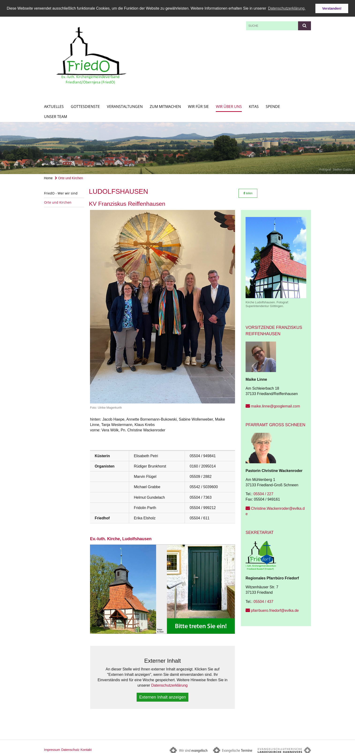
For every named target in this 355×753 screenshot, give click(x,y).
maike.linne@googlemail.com (275, 405)
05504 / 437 (263, 600)
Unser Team (55, 115)
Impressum (52, 748)
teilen (248, 192)
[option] (177, 147)
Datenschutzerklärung (169, 684)
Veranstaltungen (125, 105)
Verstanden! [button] (331, 8)
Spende (273, 105)
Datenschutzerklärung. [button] (287, 8)
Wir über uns (229, 105)
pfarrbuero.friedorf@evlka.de (275, 609)
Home (48, 177)
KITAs (254, 105)
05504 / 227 (263, 493)
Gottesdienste (85, 105)
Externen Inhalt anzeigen (162, 696)
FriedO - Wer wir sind (61, 192)
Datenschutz (70, 748)
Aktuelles (54, 105)
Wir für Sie (198, 105)
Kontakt (85, 748)
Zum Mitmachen (165, 105)
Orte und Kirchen (69, 177)
